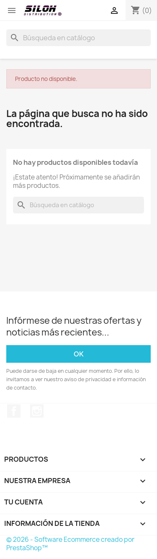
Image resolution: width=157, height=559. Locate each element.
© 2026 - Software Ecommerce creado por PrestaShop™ (70, 543)
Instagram (37, 411)
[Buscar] (78, 37)
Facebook (14, 411)
